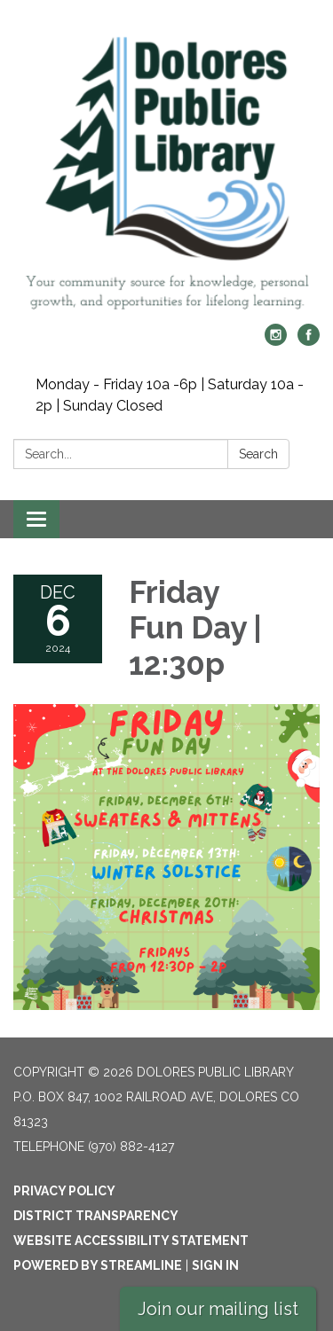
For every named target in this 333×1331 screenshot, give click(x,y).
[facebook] (308, 341)
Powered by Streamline (97, 1265)
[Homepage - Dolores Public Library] (166, 171)
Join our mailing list (218, 1308)
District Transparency (95, 1216)
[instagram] (276, 341)
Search (258, 454)
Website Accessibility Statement (131, 1240)
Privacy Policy (64, 1191)
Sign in (215, 1265)
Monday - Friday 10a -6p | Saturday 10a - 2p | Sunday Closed (170, 395)
